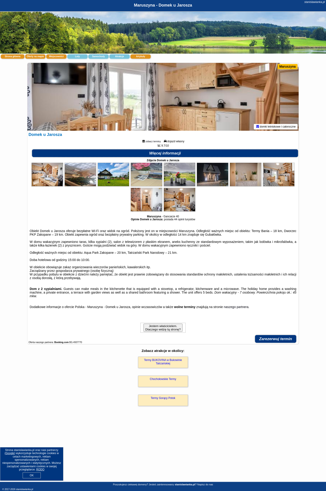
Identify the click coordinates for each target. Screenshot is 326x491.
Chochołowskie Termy (163, 379)
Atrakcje (119, 56)
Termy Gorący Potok (163, 398)
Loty (77, 56)
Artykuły (140, 56)
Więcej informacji (165, 153)
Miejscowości (56, 56)
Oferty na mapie (35, 56)
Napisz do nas (205, 484)
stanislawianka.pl (314, 2)
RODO (40, 469)
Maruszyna (287, 66)
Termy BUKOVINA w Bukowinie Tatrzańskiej (163, 361)
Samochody (98, 56)
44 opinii (179, 219)
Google (9, 453)
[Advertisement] (163, 449)
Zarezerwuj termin (275, 339)
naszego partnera (236, 307)
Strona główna (12, 56)
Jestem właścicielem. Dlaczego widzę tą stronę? (163, 327)
